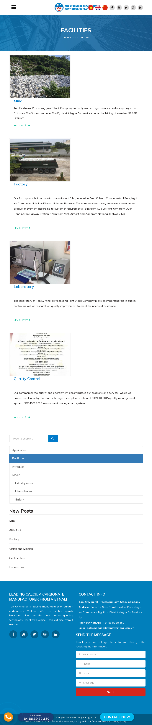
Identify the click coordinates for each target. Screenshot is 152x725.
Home (66, 37)
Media (16, 475)
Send (110, 692)
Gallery (19, 499)
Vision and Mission (21, 549)
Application (19, 450)
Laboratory (24, 286)
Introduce (18, 467)
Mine (18, 101)
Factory (21, 184)
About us (15, 530)
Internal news (23, 491)
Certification (17, 558)
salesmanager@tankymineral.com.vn (110, 628)
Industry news (24, 483)
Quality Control (27, 378)
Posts (74, 37)
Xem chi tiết (22, 125)
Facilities (85, 37)
